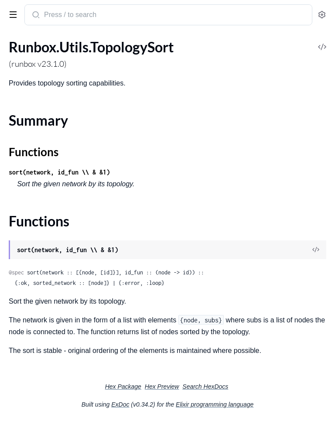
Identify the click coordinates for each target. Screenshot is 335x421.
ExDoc (120, 404)
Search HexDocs (205, 386)
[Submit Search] (35, 16)
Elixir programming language (214, 404)
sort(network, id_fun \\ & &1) (59, 172)
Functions (33, 151)
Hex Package (123, 386)
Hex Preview (162, 386)
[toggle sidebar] (11, 14)
